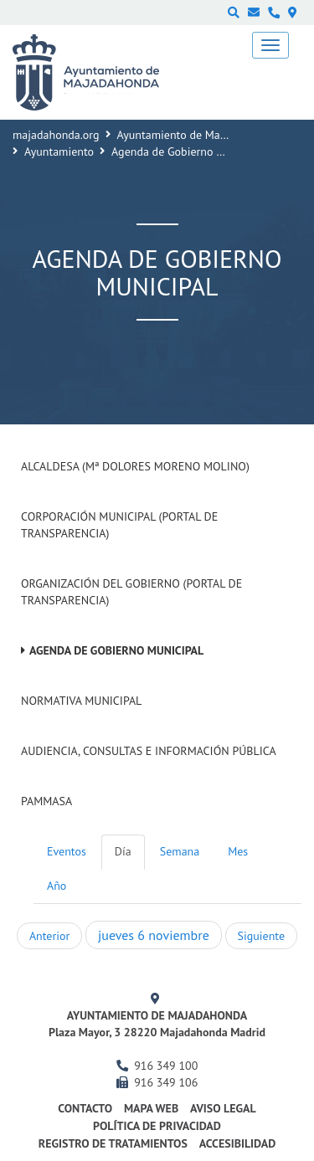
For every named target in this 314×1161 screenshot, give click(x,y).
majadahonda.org (56, 134)
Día (123, 851)
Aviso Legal (223, 1108)
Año (56, 885)
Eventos (66, 851)
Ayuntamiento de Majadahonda (195, 134)
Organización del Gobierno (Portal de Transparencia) (131, 592)
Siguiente (261, 935)
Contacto (85, 1108)
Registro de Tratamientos (113, 1143)
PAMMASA (46, 801)
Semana (179, 851)
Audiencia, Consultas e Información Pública (148, 750)
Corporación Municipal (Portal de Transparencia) (119, 525)
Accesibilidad (237, 1143)
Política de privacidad (157, 1125)
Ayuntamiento (59, 151)
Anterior (49, 935)
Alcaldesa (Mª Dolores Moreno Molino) (135, 466)
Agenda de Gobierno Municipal (116, 650)
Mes (238, 851)
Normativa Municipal (81, 700)
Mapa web (151, 1108)
